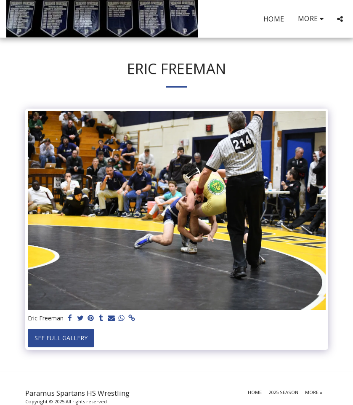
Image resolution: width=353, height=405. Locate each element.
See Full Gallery (61, 338)
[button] (340, 19)
